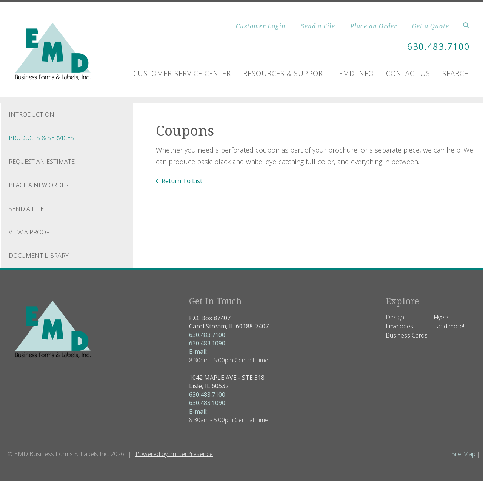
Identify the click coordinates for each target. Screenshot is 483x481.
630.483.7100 (438, 46)
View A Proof (29, 232)
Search (455, 73)
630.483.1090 (207, 343)
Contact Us (408, 73)
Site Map (463, 454)
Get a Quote (430, 26)
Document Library (39, 255)
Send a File (318, 26)
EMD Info (356, 73)
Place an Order (373, 26)
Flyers (441, 317)
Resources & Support (285, 73)
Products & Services (41, 138)
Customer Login (261, 26)
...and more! (449, 326)
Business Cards (407, 335)
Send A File (26, 209)
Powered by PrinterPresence (174, 454)
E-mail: (198, 351)
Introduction (31, 114)
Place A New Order (39, 185)
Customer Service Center (182, 73)
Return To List (182, 181)
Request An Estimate (42, 161)
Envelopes (399, 326)
